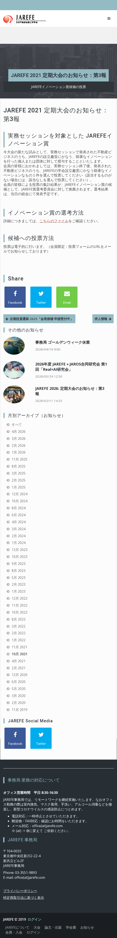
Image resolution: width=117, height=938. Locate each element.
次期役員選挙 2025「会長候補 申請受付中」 (41, 319)
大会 (37, 927)
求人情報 (100, 319)
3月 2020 (18, 695)
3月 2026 (18, 438)
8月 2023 (18, 570)
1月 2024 (18, 542)
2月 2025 (18, 480)
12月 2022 (19, 598)
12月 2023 (19, 549)
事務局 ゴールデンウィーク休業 (62, 342)
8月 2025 (18, 466)
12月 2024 (19, 494)
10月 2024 (19, 501)
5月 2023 (18, 577)
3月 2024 (18, 529)
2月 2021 (18, 668)
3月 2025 (18, 473)
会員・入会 (13, 932)
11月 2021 (19, 647)
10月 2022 (19, 612)
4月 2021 (18, 661)
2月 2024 (18, 536)
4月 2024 (18, 522)
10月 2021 (19, 654)
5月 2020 (18, 688)
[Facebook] (15, 297)
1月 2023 (18, 591)
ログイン (34, 919)
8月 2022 (18, 619)
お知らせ (87, 927)
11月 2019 (19, 709)
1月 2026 (18, 452)
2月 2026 (18, 445)
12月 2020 (19, 674)
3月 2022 (18, 626)
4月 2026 (18, 431)
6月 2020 (18, 681)
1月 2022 (18, 640)
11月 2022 (19, 605)
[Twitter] (41, 297)
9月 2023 (18, 563)
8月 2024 (18, 508)
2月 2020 (18, 702)
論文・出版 (53, 927)
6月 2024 (18, 515)
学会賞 (71, 927)
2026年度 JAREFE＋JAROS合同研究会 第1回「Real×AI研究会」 (71, 366)
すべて (17, 424)
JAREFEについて (17, 927)
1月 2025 (18, 487)
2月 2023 (18, 584)
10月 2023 (19, 556)
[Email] (67, 297)
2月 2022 (18, 633)
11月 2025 (19, 459)
